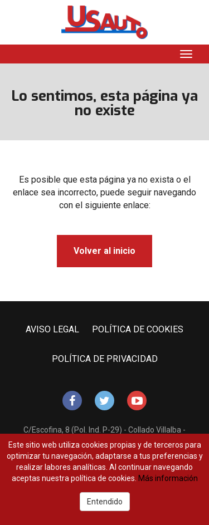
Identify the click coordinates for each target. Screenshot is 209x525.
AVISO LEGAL (52, 329)
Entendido (105, 501)
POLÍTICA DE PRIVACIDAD (105, 359)
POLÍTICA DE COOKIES (137, 329)
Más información (168, 478)
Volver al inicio (104, 251)
